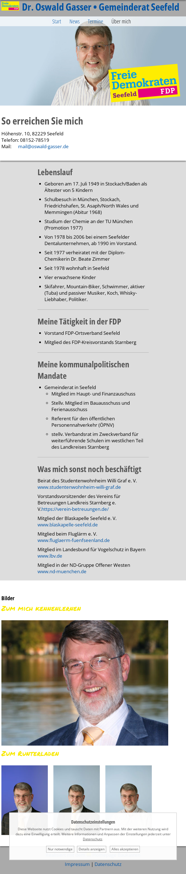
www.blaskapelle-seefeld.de (68, 524)
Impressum (77, 864)
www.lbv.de (50, 556)
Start (56, 21)
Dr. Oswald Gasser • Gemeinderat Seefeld (90, 7)
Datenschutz (108, 864)
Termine (95, 21)
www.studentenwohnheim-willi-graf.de (79, 487)
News (75, 21)
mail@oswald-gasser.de (43, 146)
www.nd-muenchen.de (62, 571)
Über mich (121, 21)
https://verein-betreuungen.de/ (75, 509)
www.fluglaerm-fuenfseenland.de (74, 540)
